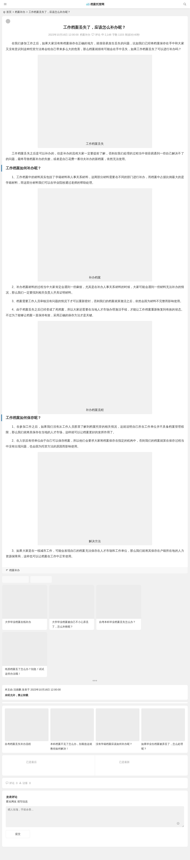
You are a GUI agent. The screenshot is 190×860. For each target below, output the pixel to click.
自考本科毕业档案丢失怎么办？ (117, 621)
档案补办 (20, 11)
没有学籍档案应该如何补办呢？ (114, 696)
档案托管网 (97, 4)
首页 (9, 11)
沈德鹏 (17, 642)
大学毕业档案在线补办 (18, 621)
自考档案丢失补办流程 (18, 696)
